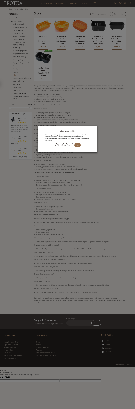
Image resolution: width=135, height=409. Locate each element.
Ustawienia (60, 145)
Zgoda (77, 145)
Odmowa (69, 145)
